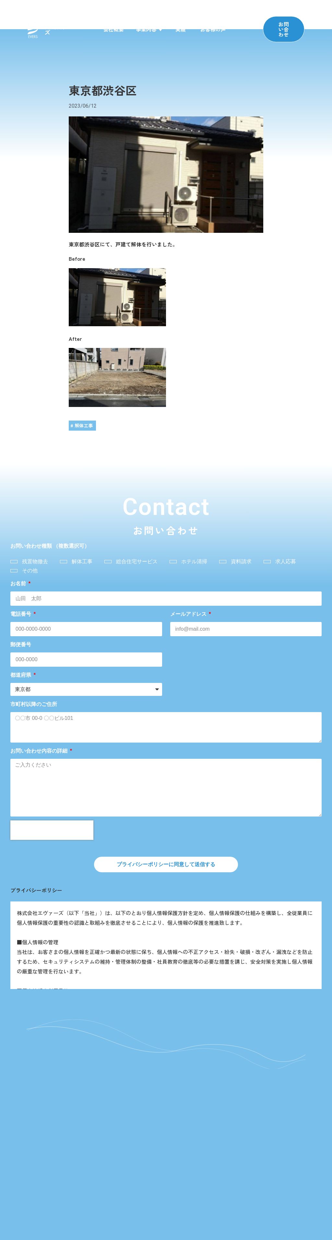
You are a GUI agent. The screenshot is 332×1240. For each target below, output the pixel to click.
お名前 (18, 583)
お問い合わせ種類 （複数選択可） (49, 546)
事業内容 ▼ (149, 29)
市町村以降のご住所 (33, 704)
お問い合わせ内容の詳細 (39, 751)
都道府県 (21, 675)
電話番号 (21, 614)
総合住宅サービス (137, 561)
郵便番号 (20, 644)
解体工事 (82, 561)
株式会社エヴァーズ (67, 29)
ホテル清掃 (194, 561)
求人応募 (285, 561)
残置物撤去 (35, 561)
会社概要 (113, 29)
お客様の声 (213, 29)
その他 (30, 570)
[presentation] (51, 830)
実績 (180, 29)
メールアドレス (189, 614)
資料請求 (241, 561)
